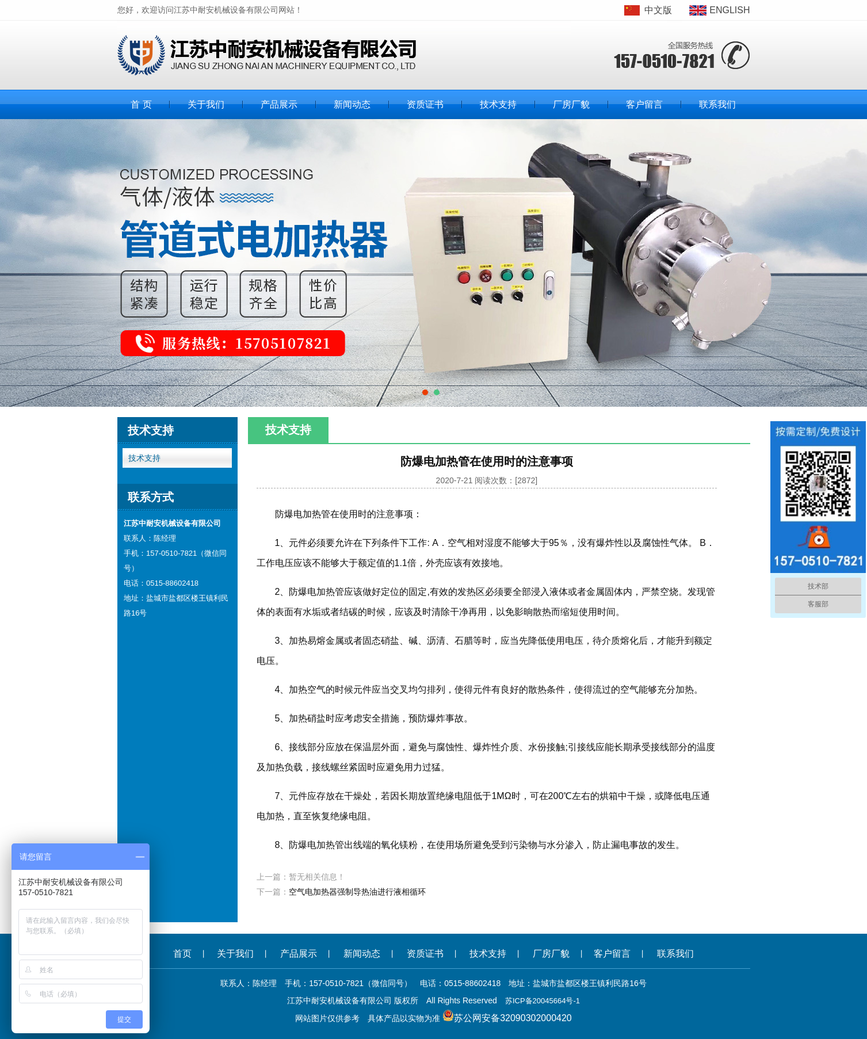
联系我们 (717, 104)
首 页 (141, 104)
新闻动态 (352, 104)
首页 (182, 953)
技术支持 (498, 104)
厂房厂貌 (571, 104)
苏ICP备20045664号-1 (542, 1000)
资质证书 (425, 104)
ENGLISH (729, 10)
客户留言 (644, 104)
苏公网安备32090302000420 (513, 1018)
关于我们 (206, 104)
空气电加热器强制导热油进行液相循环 (357, 891)
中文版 (658, 10)
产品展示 (279, 104)
